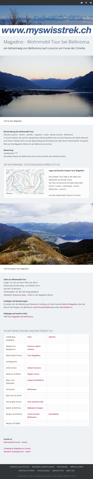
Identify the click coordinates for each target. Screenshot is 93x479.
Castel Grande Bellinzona (43, 307)
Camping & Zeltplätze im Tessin (17, 448)
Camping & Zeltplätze (19, 467)
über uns (70, 470)
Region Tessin (33, 374)
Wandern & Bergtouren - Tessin (17, 451)
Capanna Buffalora (35, 380)
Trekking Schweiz (26, 470)
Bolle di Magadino (70, 304)
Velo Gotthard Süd (35, 402)
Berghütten (58, 470)
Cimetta (32, 304)
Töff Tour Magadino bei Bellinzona (18, 316)
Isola (24, 295)
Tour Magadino (33, 355)
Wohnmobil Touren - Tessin (15, 442)
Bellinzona (31, 389)
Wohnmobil (62, 467)
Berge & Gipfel (76, 467)
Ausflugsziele (43, 470)
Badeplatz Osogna (35, 408)
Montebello (65, 307)
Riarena (16, 295)
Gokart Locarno (34, 368)
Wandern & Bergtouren (43, 467)
